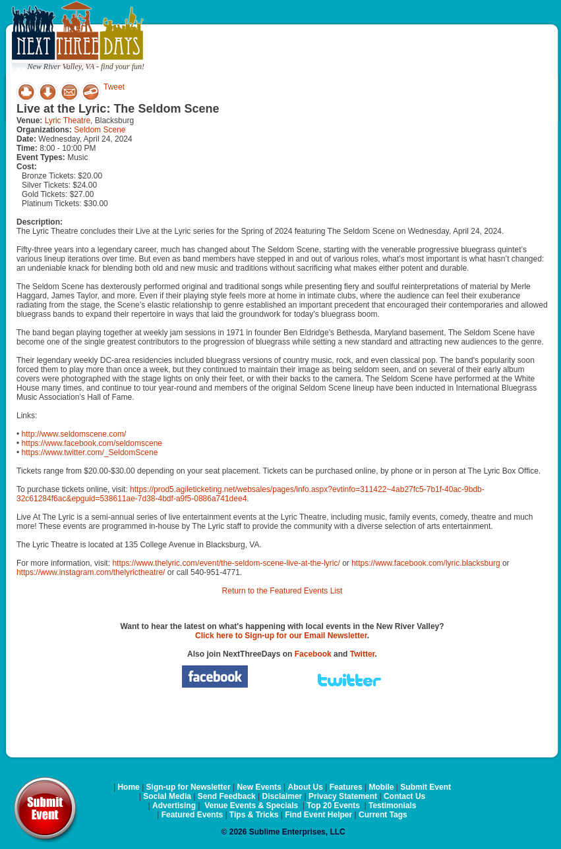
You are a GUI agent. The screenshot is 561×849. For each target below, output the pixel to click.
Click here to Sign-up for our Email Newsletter (281, 635)
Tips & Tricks (253, 814)
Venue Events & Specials (251, 805)
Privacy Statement (343, 796)
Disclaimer (282, 796)
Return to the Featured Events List (282, 590)
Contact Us (404, 796)
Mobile (381, 787)
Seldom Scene (99, 129)
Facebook (313, 654)
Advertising (174, 805)
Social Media (167, 796)
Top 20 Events (333, 805)
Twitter (362, 654)
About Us (305, 787)
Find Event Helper (318, 814)
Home (128, 787)
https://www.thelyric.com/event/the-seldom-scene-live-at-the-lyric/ (226, 563)
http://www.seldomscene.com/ (74, 434)
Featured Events (192, 814)
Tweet (114, 87)
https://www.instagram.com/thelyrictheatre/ (90, 572)
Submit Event (425, 787)
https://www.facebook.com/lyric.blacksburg (425, 563)
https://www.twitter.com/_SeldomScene (90, 452)
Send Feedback (227, 796)
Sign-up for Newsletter (188, 787)
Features (346, 787)
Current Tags (383, 814)
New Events (259, 787)
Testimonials (392, 805)
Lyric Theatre (67, 120)
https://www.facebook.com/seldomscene (92, 443)
